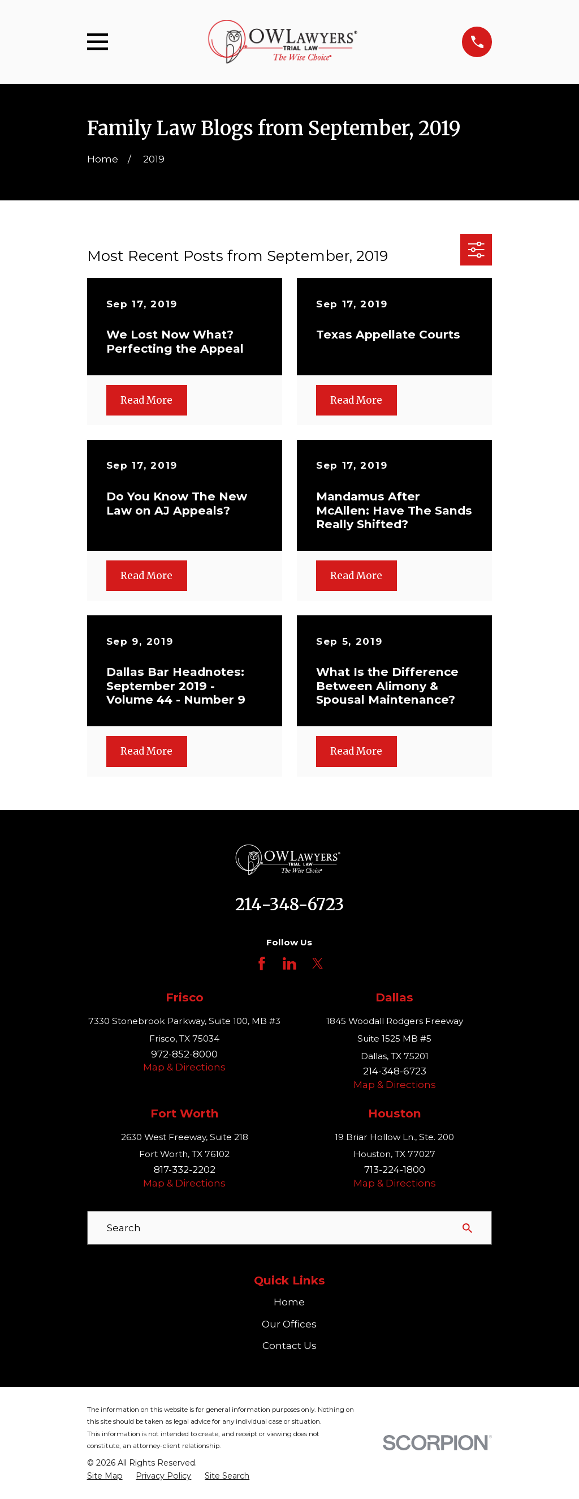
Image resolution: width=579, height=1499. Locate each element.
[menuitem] (105, 1476)
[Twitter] (318, 963)
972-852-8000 (184, 1054)
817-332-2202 (184, 1169)
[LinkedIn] (289, 963)
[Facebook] (262, 963)
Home (289, 1302)
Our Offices (289, 1324)
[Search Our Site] (467, 1228)
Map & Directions (184, 1067)
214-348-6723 (289, 904)
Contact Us (289, 1345)
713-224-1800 (394, 1169)
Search (124, 1228)
